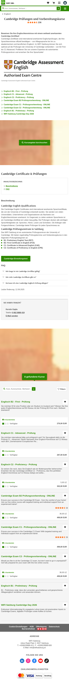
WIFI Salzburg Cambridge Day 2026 (19, 114)
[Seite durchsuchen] (31, 8)
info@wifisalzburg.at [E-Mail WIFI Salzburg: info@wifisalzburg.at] (37, 648)
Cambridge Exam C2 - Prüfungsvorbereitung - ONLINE (27, 108)
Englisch (7, 14)
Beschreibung (12, 186)
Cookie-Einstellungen (18, 627)
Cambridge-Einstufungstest (16, 259)
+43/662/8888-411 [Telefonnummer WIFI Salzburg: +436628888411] (26, 645)
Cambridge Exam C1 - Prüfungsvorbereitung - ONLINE (27, 104)
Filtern (62, 389)
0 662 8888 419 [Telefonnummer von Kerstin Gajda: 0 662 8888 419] (18, 313)
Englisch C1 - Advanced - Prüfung (18, 94)
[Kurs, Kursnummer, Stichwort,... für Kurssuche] (19, 389)
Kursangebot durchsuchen (34, 143)
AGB (32, 627)
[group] (34, 22)
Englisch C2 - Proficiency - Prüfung (19, 97)
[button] (34, 271)
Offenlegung (41, 627)
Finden (58, 8)
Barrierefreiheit (28, 629)
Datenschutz (54, 627)
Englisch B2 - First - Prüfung (16, 91)
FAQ (7, 189)
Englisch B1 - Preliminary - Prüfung (19, 111)
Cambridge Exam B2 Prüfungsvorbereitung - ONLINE (26, 100)
